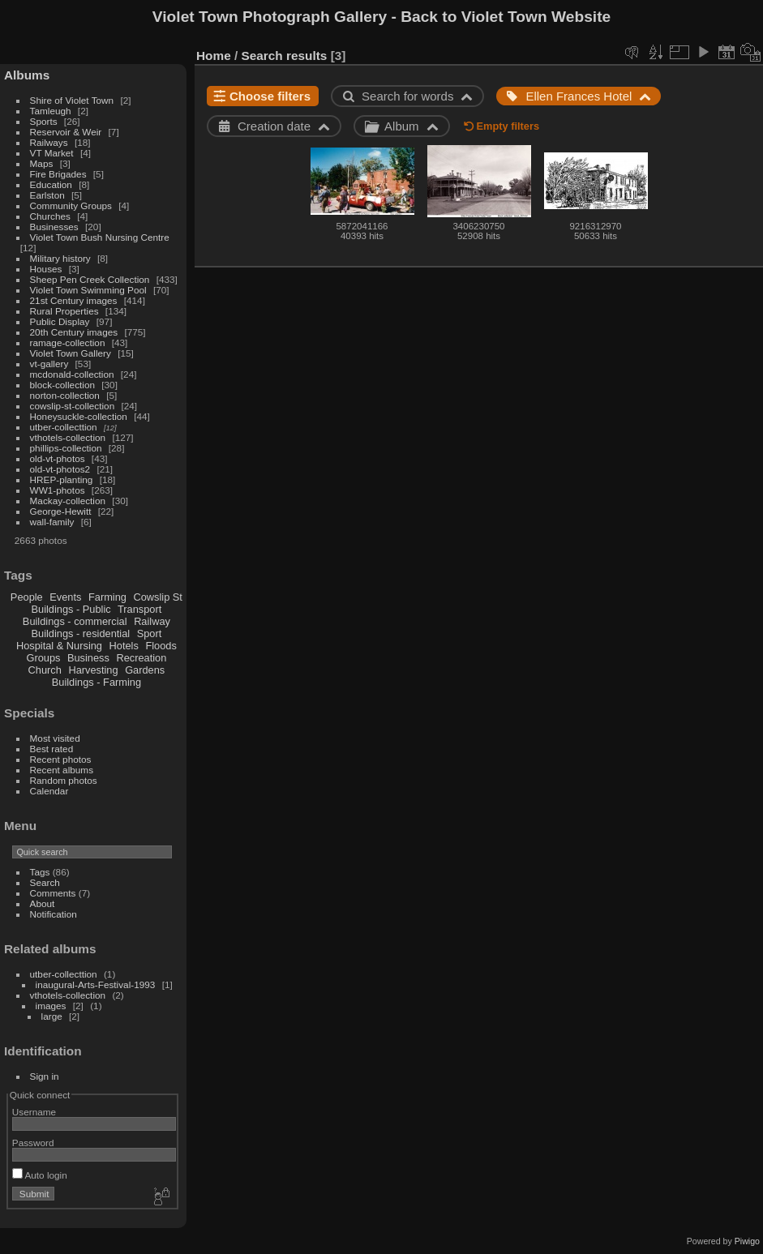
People (27, 597)
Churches (50, 216)
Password (33, 1142)
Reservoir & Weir (66, 131)
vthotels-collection (68, 437)
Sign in (44, 1076)
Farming (107, 597)
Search (45, 882)
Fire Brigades (58, 174)
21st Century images (74, 300)
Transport (139, 609)
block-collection (62, 384)
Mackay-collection (68, 500)
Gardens (145, 670)
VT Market (52, 153)
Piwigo (747, 1241)
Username (34, 1111)
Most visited (55, 738)
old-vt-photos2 (60, 469)
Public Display (60, 321)
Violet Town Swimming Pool (88, 290)
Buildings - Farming (96, 682)
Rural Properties (64, 311)
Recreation (141, 658)
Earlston (47, 195)
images (51, 1005)
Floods (160, 646)
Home (213, 55)
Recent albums (61, 769)
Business (88, 658)
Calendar (49, 790)
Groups (43, 658)
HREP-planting (61, 479)
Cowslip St (157, 597)
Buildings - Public (71, 609)
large (51, 1016)
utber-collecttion (63, 427)
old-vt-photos (57, 458)
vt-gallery (49, 363)
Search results (285, 55)
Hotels (124, 646)
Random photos (63, 780)
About (42, 903)
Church (45, 670)
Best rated (52, 748)
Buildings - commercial (75, 621)
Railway (152, 621)
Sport (149, 633)
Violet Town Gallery (70, 353)
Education (51, 184)
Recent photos (61, 759)
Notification (53, 914)
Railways (49, 142)
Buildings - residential (81, 633)
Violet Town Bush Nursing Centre (99, 237)
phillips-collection (66, 448)
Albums (26, 75)
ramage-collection (67, 342)
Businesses (54, 226)
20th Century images (74, 332)
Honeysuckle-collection (78, 416)
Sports (44, 121)
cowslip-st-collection (72, 405)
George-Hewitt (61, 511)
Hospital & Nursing (59, 646)
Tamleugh (50, 110)
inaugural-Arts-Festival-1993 (96, 984)
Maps (42, 163)
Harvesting (93, 670)
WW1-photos (57, 490)
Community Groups (71, 205)
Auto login (39, 1175)
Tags (40, 872)
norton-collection (65, 395)
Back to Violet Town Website (506, 16)
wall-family (52, 521)
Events (65, 597)
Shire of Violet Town (72, 100)
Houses (46, 268)
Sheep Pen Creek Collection (90, 279)
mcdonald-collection (72, 374)
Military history (60, 258)
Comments (53, 893)
